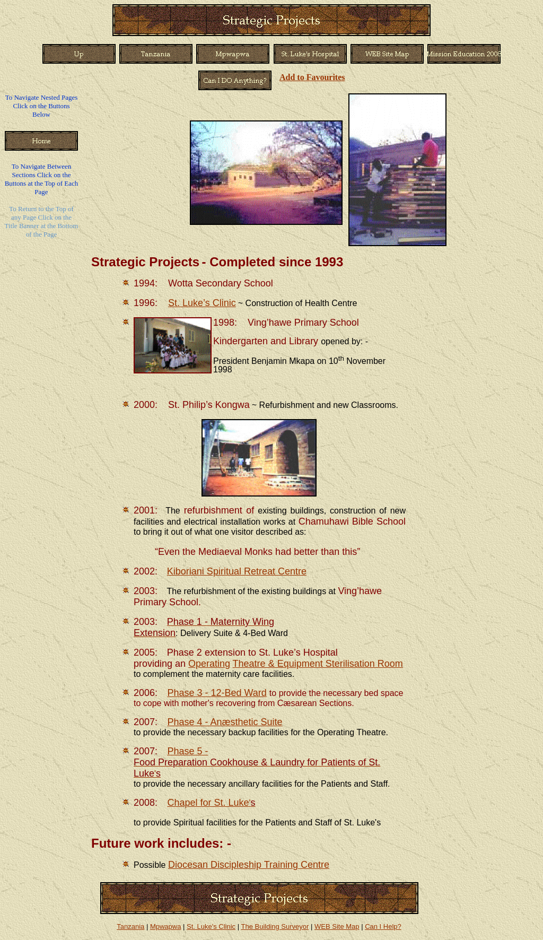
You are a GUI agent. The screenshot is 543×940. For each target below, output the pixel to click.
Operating (209, 663)
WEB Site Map (337, 926)
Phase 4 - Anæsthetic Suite (224, 722)
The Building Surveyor (275, 926)
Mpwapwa (165, 926)
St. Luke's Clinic (211, 926)
